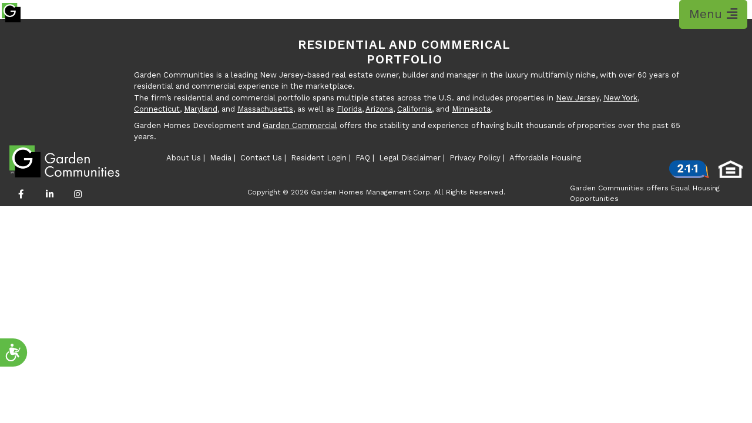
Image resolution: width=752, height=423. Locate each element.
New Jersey (577, 97)
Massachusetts (265, 109)
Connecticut (157, 109)
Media (220, 157)
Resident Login (319, 157)
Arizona (379, 109)
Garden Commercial (300, 125)
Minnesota (471, 109)
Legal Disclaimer (410, 157)
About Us (183, 157)
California (414, 109)
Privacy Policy (475, 157)
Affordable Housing (545, 157)
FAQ (362, 157)
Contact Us (261, 157)
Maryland (200, 109)
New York (620, 97)
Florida (349, 109)
